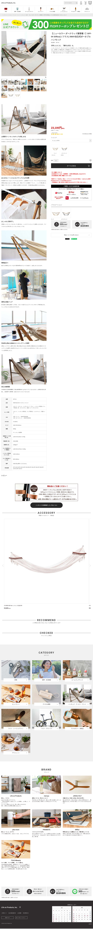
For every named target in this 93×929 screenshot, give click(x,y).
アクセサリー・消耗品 (75, 11)
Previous (3, 53)
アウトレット (87, 11)
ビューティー (40, 11)
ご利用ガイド (4, 913)
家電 (6, 11)
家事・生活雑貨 (17, 11)
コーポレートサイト (21, 917)
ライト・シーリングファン (64, 11)
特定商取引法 (26, 913)
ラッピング (54, 137)
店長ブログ (7, 917)
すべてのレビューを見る (87, 133)
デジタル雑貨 (52, 11)
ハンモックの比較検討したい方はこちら (46, 505)
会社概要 (19, 913)
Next (44, 53)
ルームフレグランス (29, 11)
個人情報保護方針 (12, 913)
